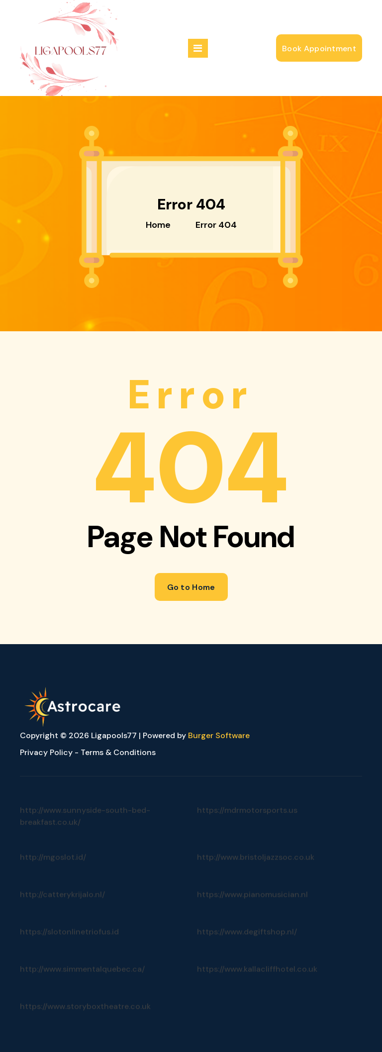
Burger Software (219, 735)
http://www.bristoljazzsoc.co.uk (255, 868)
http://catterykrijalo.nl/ (62, 905)
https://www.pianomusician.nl (252, 905)
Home (158, 225)
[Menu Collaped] (198, 48)
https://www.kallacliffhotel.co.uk (257, 980)
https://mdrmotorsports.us (247, 825)
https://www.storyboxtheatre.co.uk (85, 1017)
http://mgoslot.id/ (53, 868)
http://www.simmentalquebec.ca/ (82, 980)
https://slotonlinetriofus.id (69, 943)
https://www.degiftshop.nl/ (247, 943)
